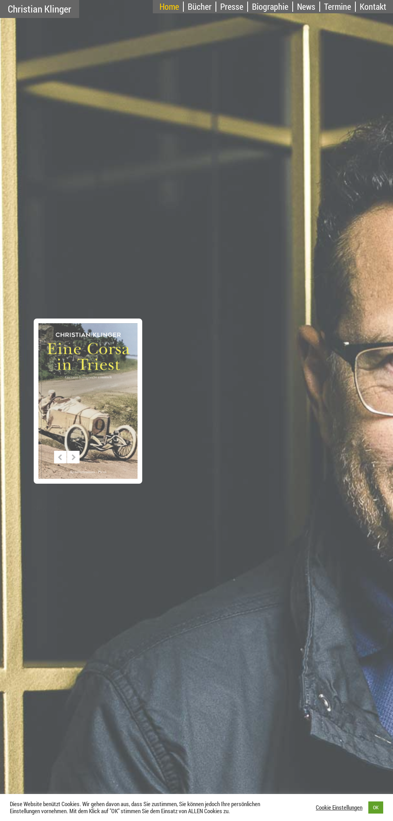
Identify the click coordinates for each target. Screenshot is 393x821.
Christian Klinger (39, 8)
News (306, 6)
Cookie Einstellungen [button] (339, 807)
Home (169, 6)
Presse (231, 6)
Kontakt (373, 6)
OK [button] (376, 807)
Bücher (200, 6)
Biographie (270, 6)
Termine (337, 6)
